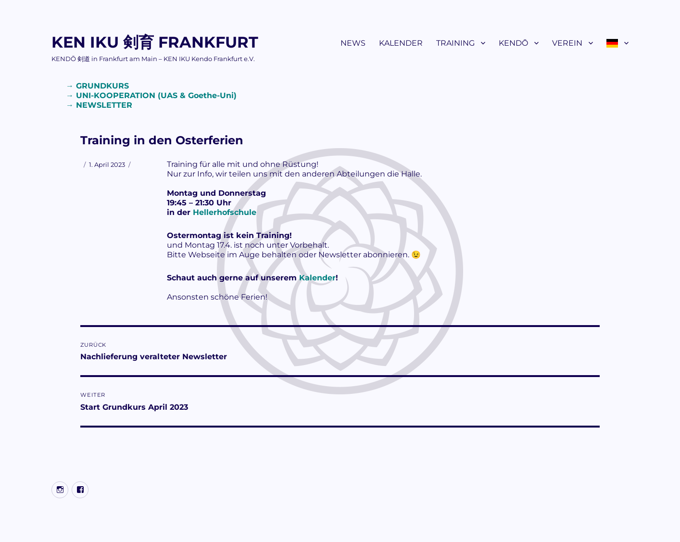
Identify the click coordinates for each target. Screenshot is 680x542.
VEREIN (567, 43)
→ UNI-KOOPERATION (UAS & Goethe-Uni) (151, 95)
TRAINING (455, 43)
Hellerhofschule (224, 212)
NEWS (352, 43)
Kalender (317, 277)
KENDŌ (513, 43)
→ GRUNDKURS (97, 85)
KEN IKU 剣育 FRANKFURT (154, 42)
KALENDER (401, 43)
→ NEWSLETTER (99, 105)
